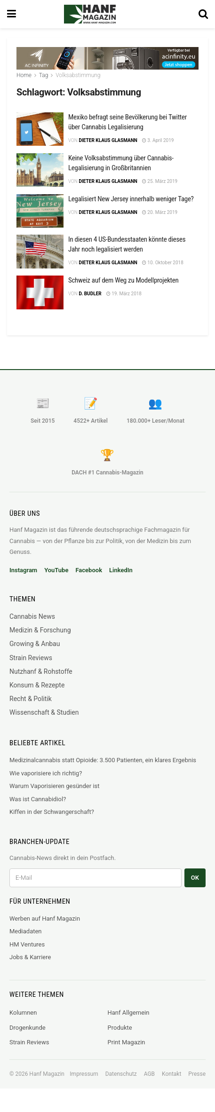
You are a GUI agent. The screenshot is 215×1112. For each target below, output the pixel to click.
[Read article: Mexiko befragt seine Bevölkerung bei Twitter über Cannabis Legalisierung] (40, 129)
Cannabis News (32, 616)
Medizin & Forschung (40, 630)
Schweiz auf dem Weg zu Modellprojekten (123, 280)
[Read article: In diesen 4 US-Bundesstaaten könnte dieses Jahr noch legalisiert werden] (40, 251)
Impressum (84, 1074)
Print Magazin (126, 1042)
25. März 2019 (159, 181)
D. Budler (90, 293)
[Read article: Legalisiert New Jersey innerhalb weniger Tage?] (40, 211)
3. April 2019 (158, 140)
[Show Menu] (11, 14)
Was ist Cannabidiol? (37, 799)
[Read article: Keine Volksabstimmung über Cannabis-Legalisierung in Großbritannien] (40, 170)
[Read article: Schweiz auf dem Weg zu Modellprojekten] (40, 292)
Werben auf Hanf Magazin (44, 918)
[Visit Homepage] (103, 14)
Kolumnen (23, 1012)
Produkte (120, 1027)
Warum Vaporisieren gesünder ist (54, 785)
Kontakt (171, 1074)
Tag (43, 75)
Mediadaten (25, 931)
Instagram (23, 570)
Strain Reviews (30, 658)
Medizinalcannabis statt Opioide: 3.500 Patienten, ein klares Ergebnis (102, 760)
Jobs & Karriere (30, 957)
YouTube (56, 570)
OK (195, 877)
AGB (149, 1074)
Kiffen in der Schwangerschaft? (51, 811)
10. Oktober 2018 (162, 262)
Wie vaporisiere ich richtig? (45, 773)
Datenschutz (121, 1074)
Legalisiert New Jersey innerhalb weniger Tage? (131, 199)
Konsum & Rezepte (36, 685)
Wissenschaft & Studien (44, 712)
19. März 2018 (124, 293)
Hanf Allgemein (129, 1012)
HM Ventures (27, 944)
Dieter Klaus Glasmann (108, 140)
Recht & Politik (30, 698)
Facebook (88, 570)
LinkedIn (121, 570)
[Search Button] (203, 14)
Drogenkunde (27, 1027)
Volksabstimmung (78, 75)
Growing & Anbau (34, 643)
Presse (197, 1074)
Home (24, 75)
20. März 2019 (159, 212)
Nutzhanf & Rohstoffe (40, 671)
